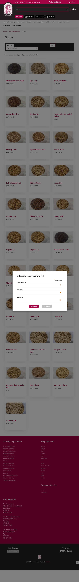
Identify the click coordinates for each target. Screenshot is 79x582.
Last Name (39, 297)
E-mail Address (39, 282)
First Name (39, 290)
